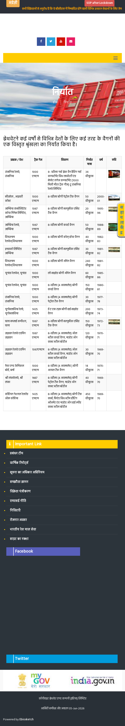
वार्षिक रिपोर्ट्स (19, 463)
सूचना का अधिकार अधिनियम (27, 472)
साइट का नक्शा (19, 539)
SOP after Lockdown (99, 3)
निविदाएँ (15, 510)
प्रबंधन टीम (16, 453)
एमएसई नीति (18, 501)
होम (55, 102)
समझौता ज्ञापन (19, 482)
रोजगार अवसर (18, 520)
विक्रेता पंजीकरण (20, 491)
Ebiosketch (26, 719)
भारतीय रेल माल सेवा (23, 529)
